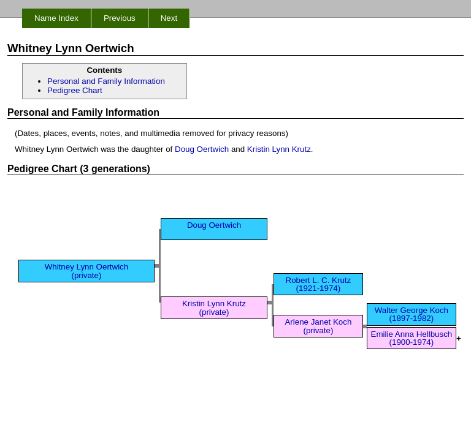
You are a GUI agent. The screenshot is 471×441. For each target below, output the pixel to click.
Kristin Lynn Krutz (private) (214, 307)
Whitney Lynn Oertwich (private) (87, 270)
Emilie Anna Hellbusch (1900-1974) (412, 338)
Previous (120, 18)
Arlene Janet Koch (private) (318, 325)
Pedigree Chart (74, 90)
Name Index (56, 18)
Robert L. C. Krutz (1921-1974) (318, 284)
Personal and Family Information (106, 81)
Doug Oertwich (202, 149)
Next (169, 18)
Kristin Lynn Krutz (279, 149)
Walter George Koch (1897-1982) (411, 314)
